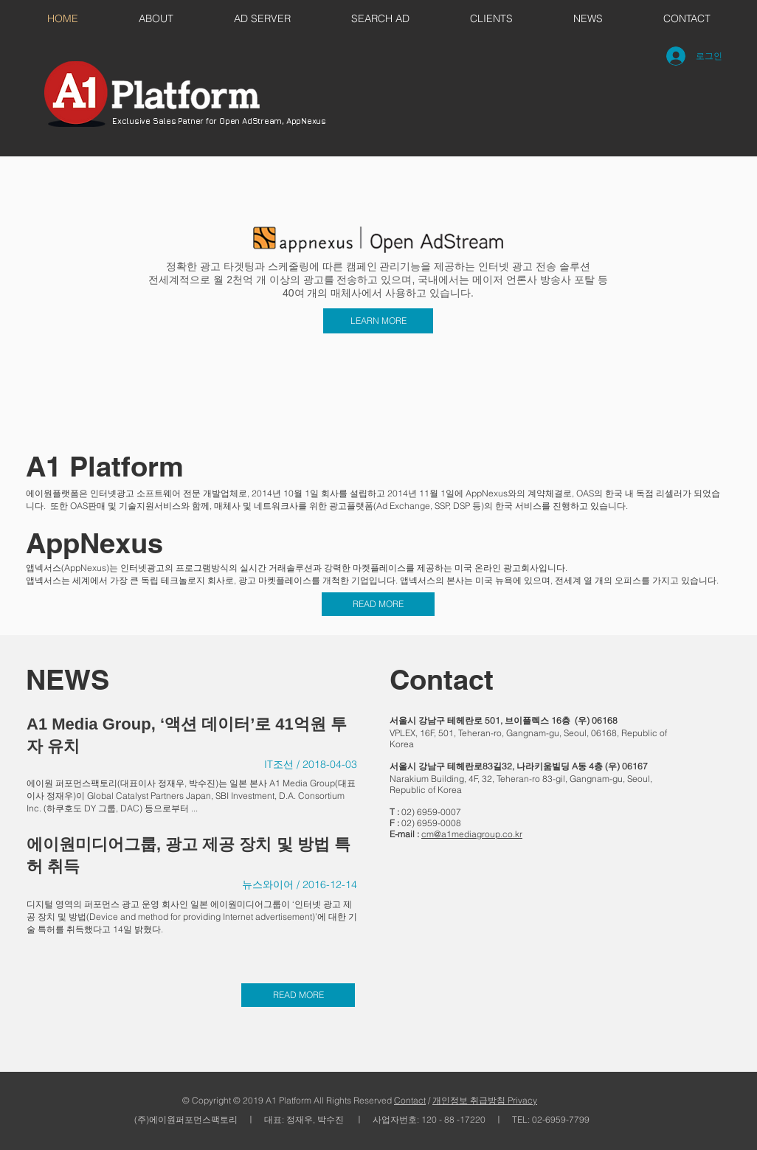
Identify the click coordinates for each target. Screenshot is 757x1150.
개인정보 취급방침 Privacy (484, 1100)
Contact (410, 1100)
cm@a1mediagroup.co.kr (471, 833)
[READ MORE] (378, 604)
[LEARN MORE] (378, 320)
